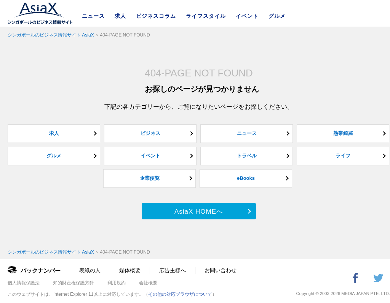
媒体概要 (130, 270)
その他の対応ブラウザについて (180, 294)
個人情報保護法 (24, 283)
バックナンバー (41, 270)
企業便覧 (150, 178)
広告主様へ (172, 270)
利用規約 (116, 283)
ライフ (343, 156)
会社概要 (148, 283)
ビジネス (150, 133)
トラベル (247, 156)
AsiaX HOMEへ (198, 211)
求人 (120, 16)
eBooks (246, 178)
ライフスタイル (206, 16)
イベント (247, 16)
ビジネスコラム (156, 16)
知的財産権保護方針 (73, 283)
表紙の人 (90, 270)
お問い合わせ (221, 270)
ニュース (93, 16)
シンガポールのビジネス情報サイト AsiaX (51, 35)
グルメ (277, 16)
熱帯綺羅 (343, 133)
